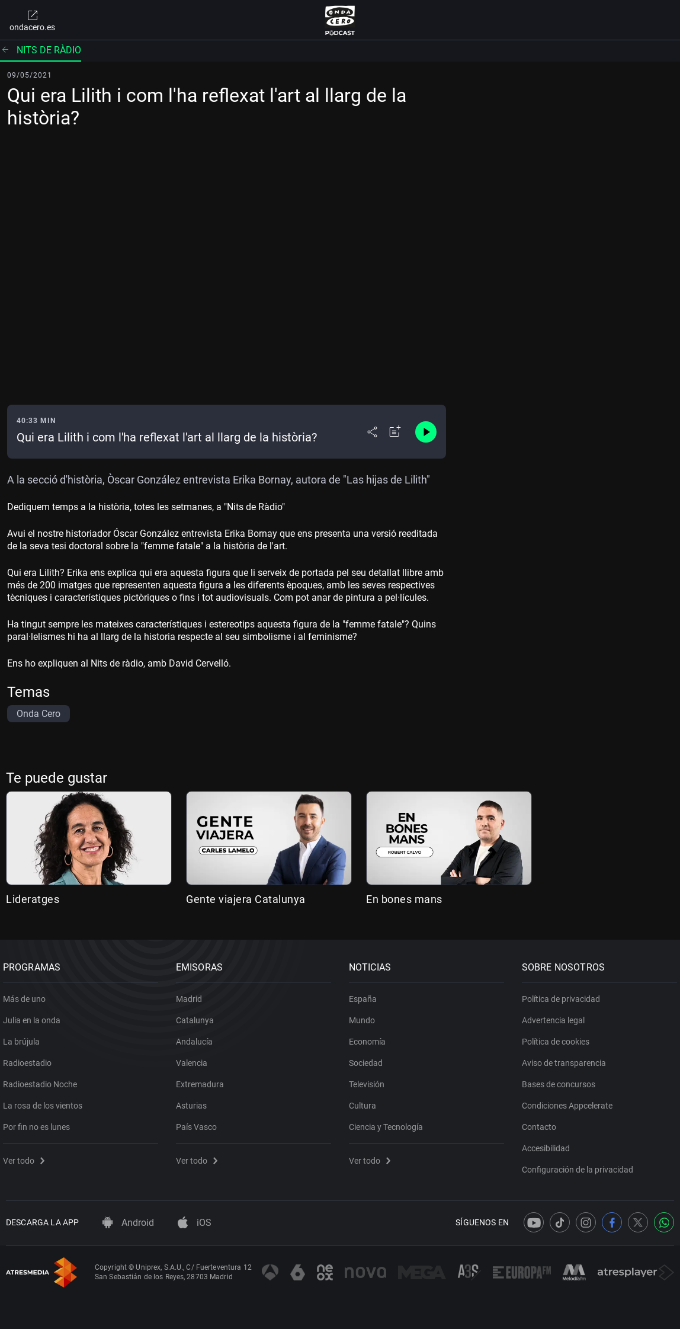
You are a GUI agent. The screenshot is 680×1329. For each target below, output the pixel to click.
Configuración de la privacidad (580, 1165)
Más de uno (27, 995)
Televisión (369, 1080)
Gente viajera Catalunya (246, 899)
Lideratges (32, 899)
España (366, 995)
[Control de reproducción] (426, 432)
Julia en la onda (34, 1016)
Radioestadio (30, 1059)
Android (128, 1222)
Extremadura (203, 1080)
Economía (370, 1037)
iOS (194, 1222)
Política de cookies (558, 1037)
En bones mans (404, 899)
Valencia (194, 1059)
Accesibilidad (549, 1144)
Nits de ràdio (40, 50)
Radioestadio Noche (43, 1080)
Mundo (365, 1016)
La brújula (24, 1037)
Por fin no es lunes (39, 1123)
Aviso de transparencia (567, 1059)
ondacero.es (32, 20)
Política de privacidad (564, 995)
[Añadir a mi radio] (395, 432)
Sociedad (369, 1059)
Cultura (365, 1101)
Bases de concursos (561, 1080)
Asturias (194, 1101)
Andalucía (197, 1037)
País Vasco (199, 1123)
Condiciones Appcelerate (570, 1101)
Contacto (542, 1123)
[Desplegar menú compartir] (372, 432)
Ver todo (26, 1156)
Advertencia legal (556, 1016)
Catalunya (198, 1016)
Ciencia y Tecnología (389, 1123)
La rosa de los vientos (45, 1101)
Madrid (192, 995)
